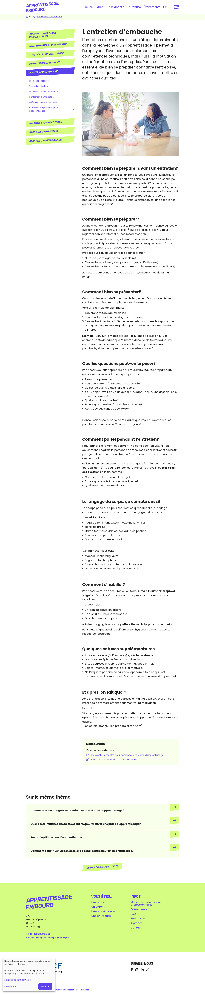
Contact (136, 927)
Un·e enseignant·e (103, 911)
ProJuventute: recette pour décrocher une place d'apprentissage (127, 755)
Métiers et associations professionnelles (146, 903)
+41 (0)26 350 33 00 (39, 934)
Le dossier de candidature (42, 91)
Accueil (27, 16)
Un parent (98, 907)
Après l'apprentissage (44, 132)
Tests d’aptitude (37, 86)
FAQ (165, 7)
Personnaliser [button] (10, 986)
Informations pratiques (44, 63)
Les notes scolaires (39, 80)
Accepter (45, 986)
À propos (137, 923)
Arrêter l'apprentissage (45, 140)
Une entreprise (101, 916)
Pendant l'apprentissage (45, 123)
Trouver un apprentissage (46, 54)
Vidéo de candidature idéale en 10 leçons (113, 759)
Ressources (138, 918)
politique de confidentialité (17, 979)
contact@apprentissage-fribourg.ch (47, 937)
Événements (152, 7)
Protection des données (78, 990)
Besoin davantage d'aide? (103, 867)
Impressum (60, 990)
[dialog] (29, 974)
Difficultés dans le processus (43, 102)
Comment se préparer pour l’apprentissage (43, 109)
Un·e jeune (98, 902)
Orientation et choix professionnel (42, 35)
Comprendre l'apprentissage (48, 45)
